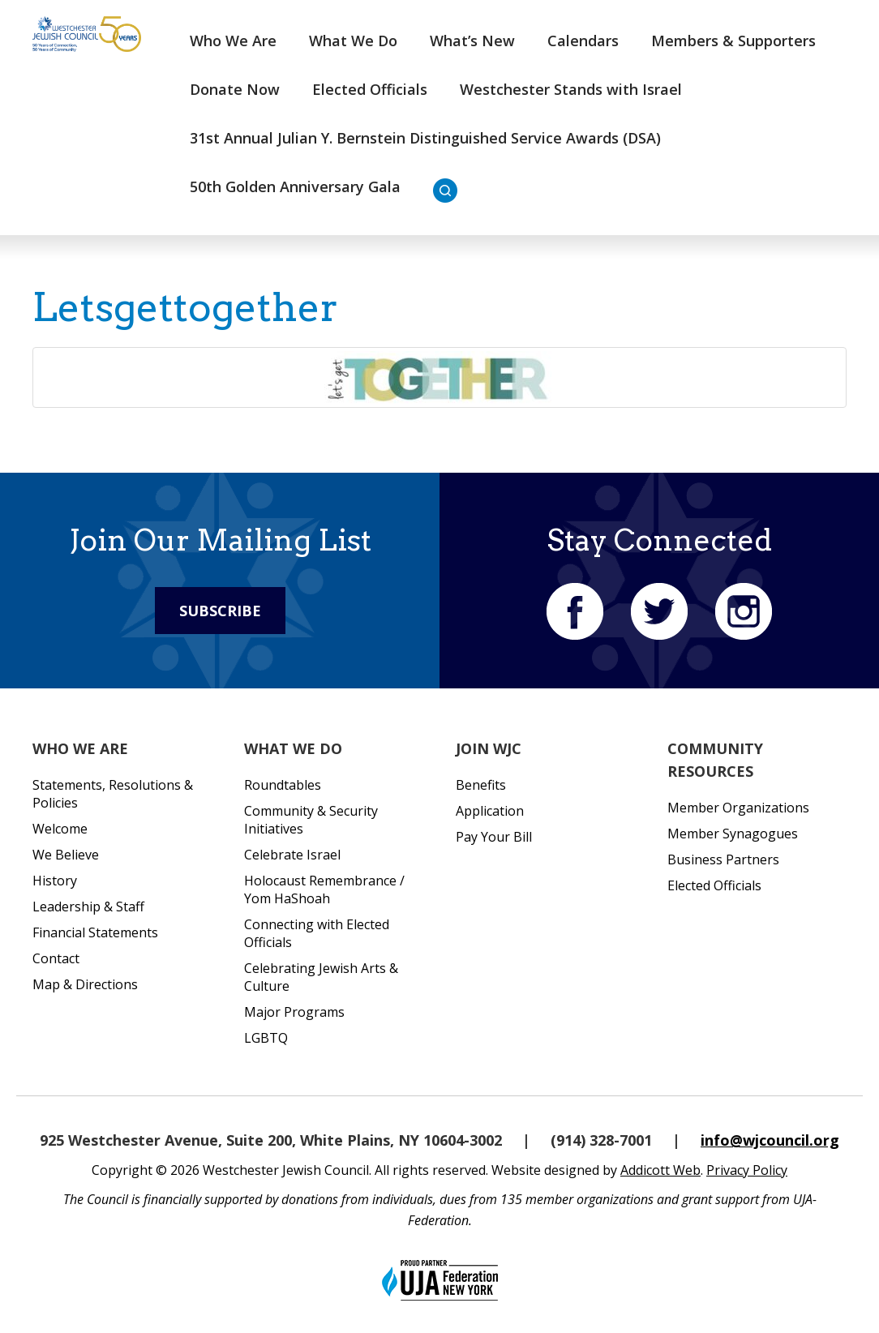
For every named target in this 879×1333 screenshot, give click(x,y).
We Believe (65, 855)
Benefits (481, 785)
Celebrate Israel (292, 855)
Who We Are (233, 40)
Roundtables (282, 785)
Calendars (583, 40)
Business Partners (723, 859)
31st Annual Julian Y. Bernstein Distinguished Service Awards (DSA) (425, 138)
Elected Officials (369, 89)
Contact (55, 958)
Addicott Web (660, 1170)
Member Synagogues (732, 833)
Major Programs (294, 1012)
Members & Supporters (733, 40)
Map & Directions (85, 984)
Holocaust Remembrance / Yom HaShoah (324, 889)
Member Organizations (738, 808)
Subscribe (220, 610)
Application (490, 811)
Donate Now (235, 89)
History (54, 880)
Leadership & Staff (88, 906)
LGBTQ (266, 1038)
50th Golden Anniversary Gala (295, 186)
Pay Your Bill (494, 837)
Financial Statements (95, 932)
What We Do (353, 40)
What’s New (472, 40)
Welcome (60, 829)
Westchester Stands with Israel (571, 89)
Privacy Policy (746, 1170)
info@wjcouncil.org (770, 1140)
